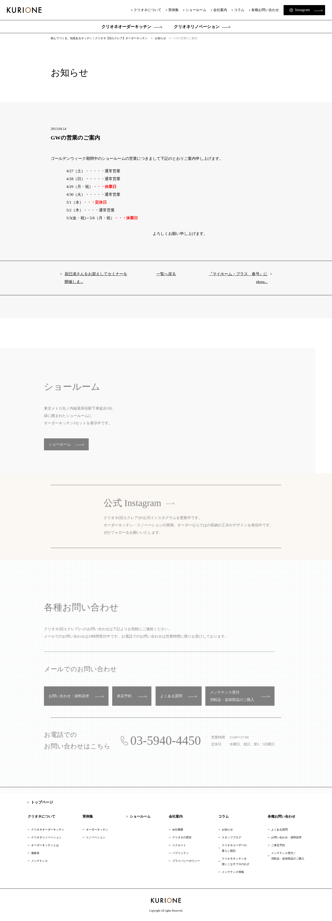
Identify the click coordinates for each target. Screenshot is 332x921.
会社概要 (177, 829)
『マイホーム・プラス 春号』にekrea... (238, 284)
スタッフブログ (231, 837)
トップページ (42, 802)
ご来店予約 (278, 845)
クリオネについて (147, 10)
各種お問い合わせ (265, 10)
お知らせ (227, 829)
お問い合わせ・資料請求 (286, 837)
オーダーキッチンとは (45, 845)
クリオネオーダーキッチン (126, 26)
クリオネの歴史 (182, 837)
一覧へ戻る (166, 280)
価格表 (35, 853)
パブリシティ (180, 853)
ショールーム (196, 10)
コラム (239, 10)
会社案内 (220, 10)
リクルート (179, 845)
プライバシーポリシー (186, 861)
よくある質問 (279, 829)
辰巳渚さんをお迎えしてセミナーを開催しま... (96, 284)
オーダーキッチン (97, 829)
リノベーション (95, 837)
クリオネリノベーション (196, 26)
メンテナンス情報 (233, 872)
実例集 (173, 10)
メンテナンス (39, 861)
